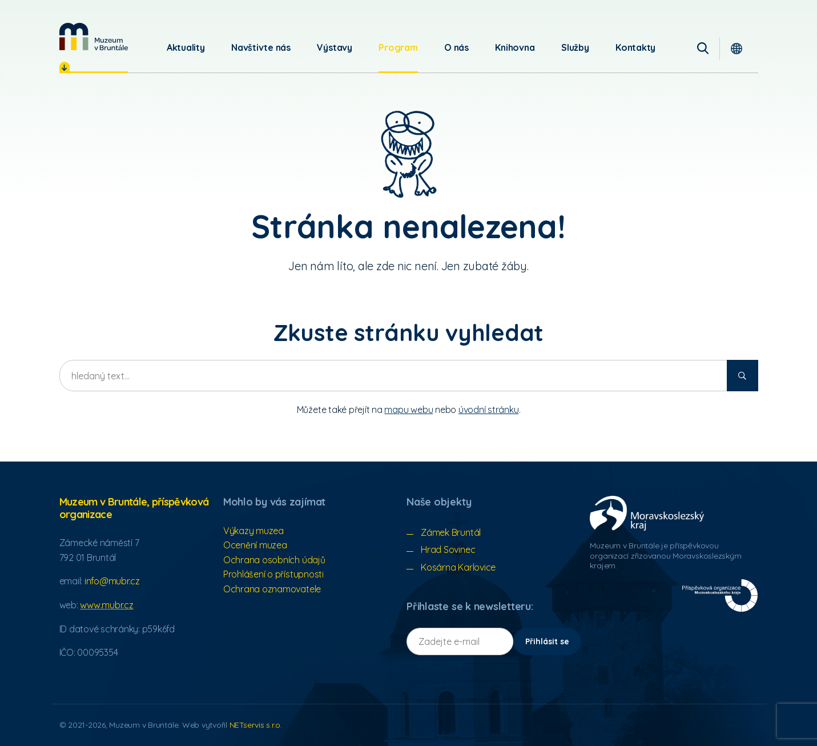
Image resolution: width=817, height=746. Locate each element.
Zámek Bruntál (451, 532)
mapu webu (408, 409)
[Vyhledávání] (706, 47)
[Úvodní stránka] (93, 36)
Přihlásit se (547, 641)
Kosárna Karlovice (458, 567)
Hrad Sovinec (448, 549)
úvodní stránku (488, 409)
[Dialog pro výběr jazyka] (741, 47)
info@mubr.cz (112, 581)
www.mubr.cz (106, 605)
